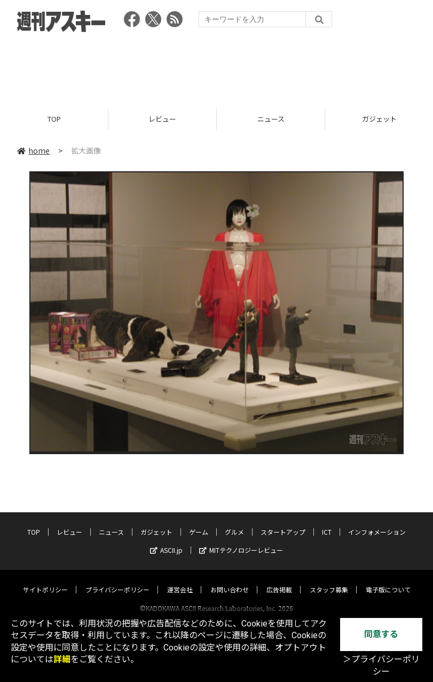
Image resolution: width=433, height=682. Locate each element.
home (33, 150)
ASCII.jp (166, 539)
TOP (54, 119)
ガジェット (156, 521)
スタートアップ (283, 521)
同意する (381, 634)
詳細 (61, 659)
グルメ (234, 521)
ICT (327, 521)
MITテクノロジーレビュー (241, 539)
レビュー (162, 119)
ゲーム (198, 521)
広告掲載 (279, 579)
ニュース (271, 119)
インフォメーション (377, 521)
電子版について (388, 579)
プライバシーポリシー (117, 579)
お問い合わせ (229, 579)
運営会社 (180, 579)
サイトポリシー (45, 579)
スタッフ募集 (329, 579)
